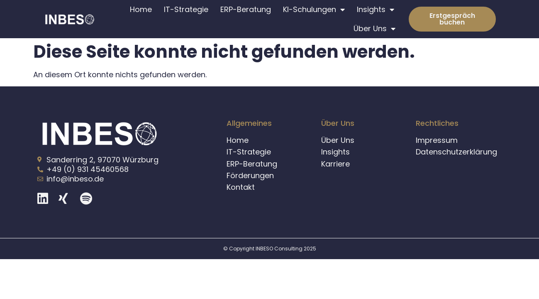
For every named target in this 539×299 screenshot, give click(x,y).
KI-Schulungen (314, 9)
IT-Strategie (186, 9)
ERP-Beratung (245, 9)
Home (141, 9)
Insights (375, 9)
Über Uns (374, 29)
